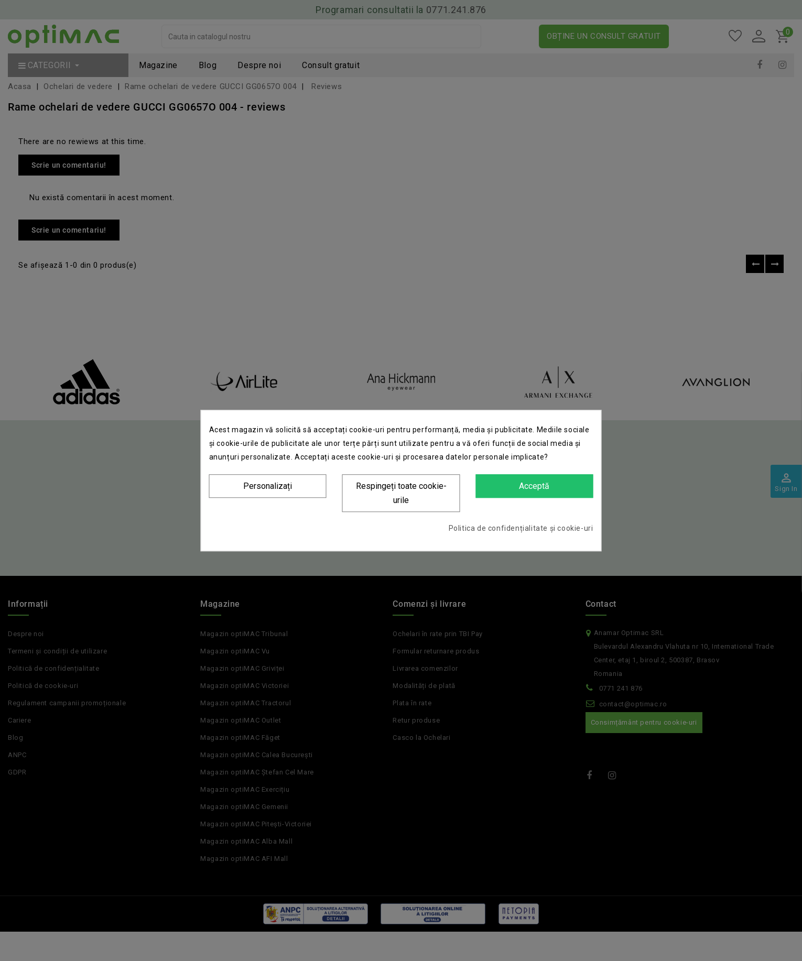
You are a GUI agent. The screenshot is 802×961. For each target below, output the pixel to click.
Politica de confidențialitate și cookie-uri (521, 528)
